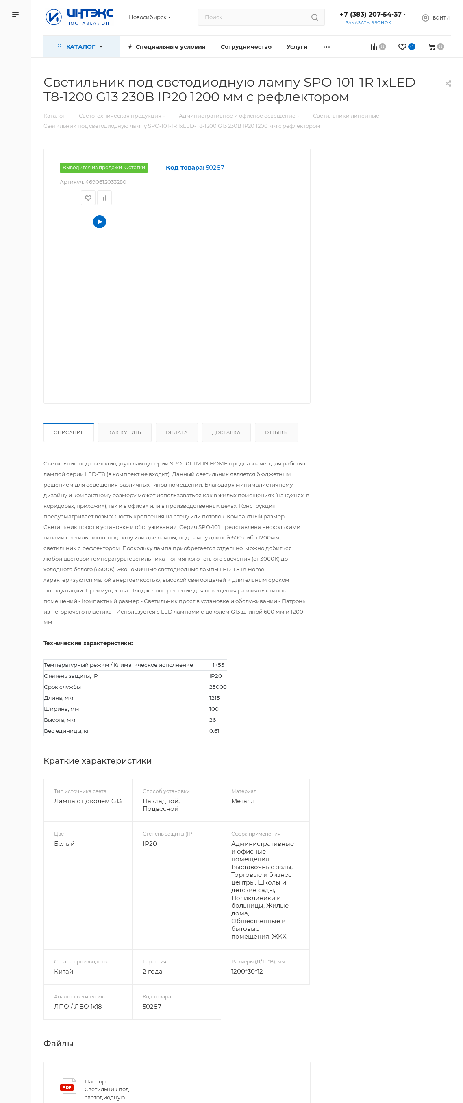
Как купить (124, 432)
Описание (69, 432)
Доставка (226, 432)
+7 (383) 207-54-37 (371, 14)
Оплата (177, 432)
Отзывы (276, 432)
